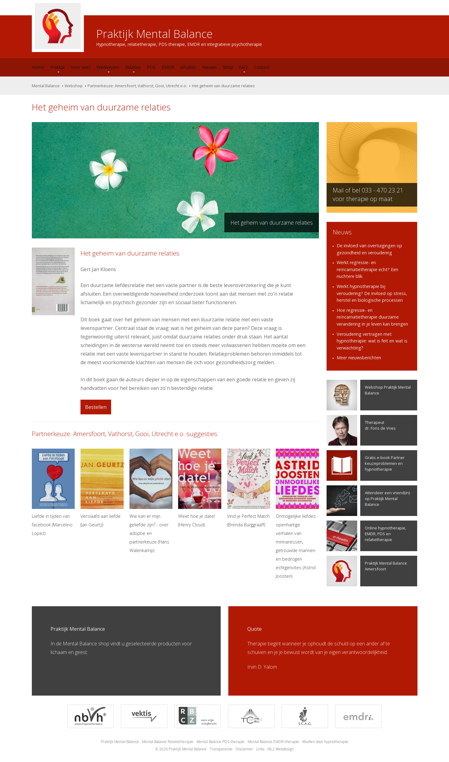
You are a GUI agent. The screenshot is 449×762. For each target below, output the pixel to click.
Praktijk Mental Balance (120, 741)
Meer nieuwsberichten (359, 357)
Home (38, 67)
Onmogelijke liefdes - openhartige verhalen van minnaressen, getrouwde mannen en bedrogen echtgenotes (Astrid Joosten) (297, 514)
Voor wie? (80, 67)
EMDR (168, 67)
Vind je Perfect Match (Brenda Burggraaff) (248, 488)
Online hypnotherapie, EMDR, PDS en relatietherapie (366, 536)
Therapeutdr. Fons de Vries (361, 430)
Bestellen (96, 407)
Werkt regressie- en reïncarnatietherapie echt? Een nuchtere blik (367, 269)
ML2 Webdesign (281, 749)
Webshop (74, 85)
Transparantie (221, 749)
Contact (261, 67)
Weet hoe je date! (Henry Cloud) (199, 488)
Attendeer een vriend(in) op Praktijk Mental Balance (368, 500)
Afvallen (188, 67)
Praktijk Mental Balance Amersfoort (367, 571)
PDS (151, 67)
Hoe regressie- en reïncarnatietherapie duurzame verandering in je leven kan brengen (372, 317)
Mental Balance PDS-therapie (220, 741)
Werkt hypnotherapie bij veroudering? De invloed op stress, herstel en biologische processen (372, 293)
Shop (228, 67)
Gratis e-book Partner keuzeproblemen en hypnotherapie (366, 465)
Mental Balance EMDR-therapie (273, 741)
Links (260, 749)
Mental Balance (46, 85)
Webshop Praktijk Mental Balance (369, 395)
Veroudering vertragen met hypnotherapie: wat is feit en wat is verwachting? (372, 341)
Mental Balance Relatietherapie (167, 741)
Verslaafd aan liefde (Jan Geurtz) (102, 488)
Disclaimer (244, 749)
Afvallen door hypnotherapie (325, 741)
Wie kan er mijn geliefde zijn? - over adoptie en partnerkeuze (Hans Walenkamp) (151, 501)
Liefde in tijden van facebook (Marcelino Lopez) (53, 492)
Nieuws (209, 67)
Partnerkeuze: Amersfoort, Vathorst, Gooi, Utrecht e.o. (137, 85)
